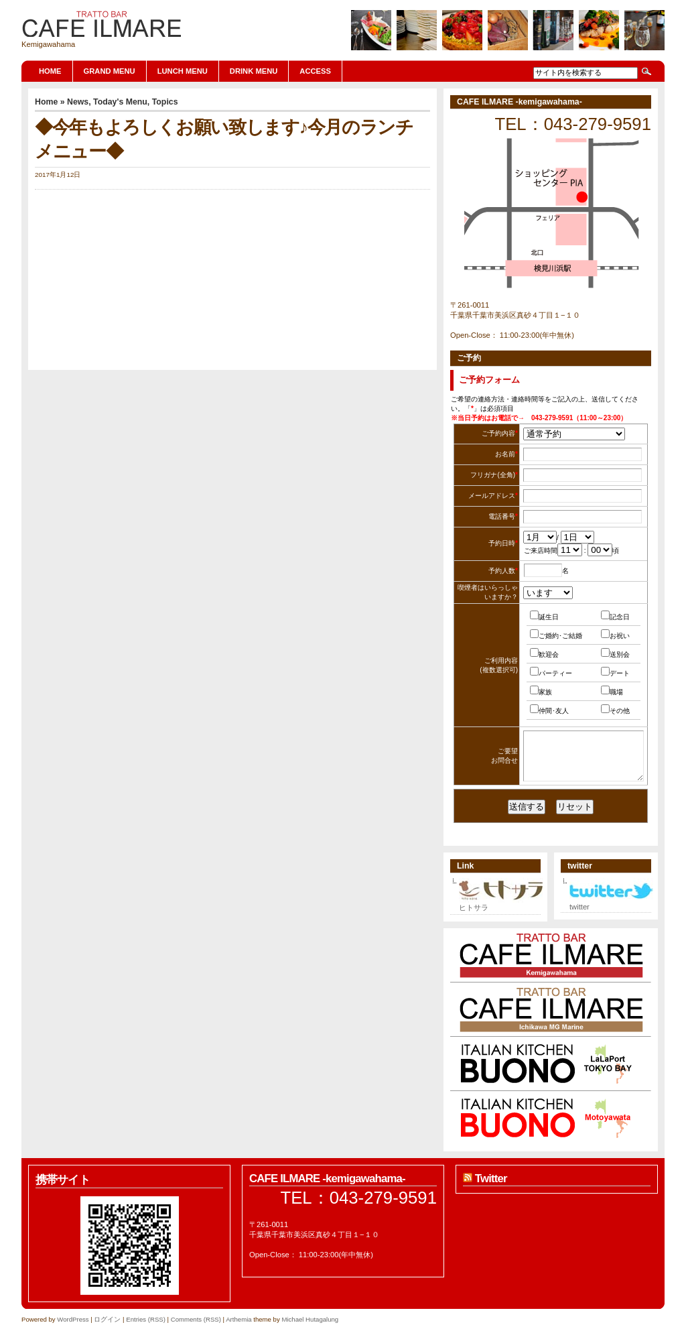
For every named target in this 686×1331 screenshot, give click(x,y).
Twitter (491, 1178)
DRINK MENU (253, 71)
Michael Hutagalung (309, 1319)
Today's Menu (120, 102)
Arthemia (238, 1319)
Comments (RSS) (196, 1319)
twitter (611, 903)
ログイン (107, 1319)
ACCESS (315, 71)
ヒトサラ (501, 903)
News (77, 102)
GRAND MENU (109, 71)
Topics (165, 102)
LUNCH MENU (182, 71)
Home (50, 71)
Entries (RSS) (145, 1319)
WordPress (72, 1319)
